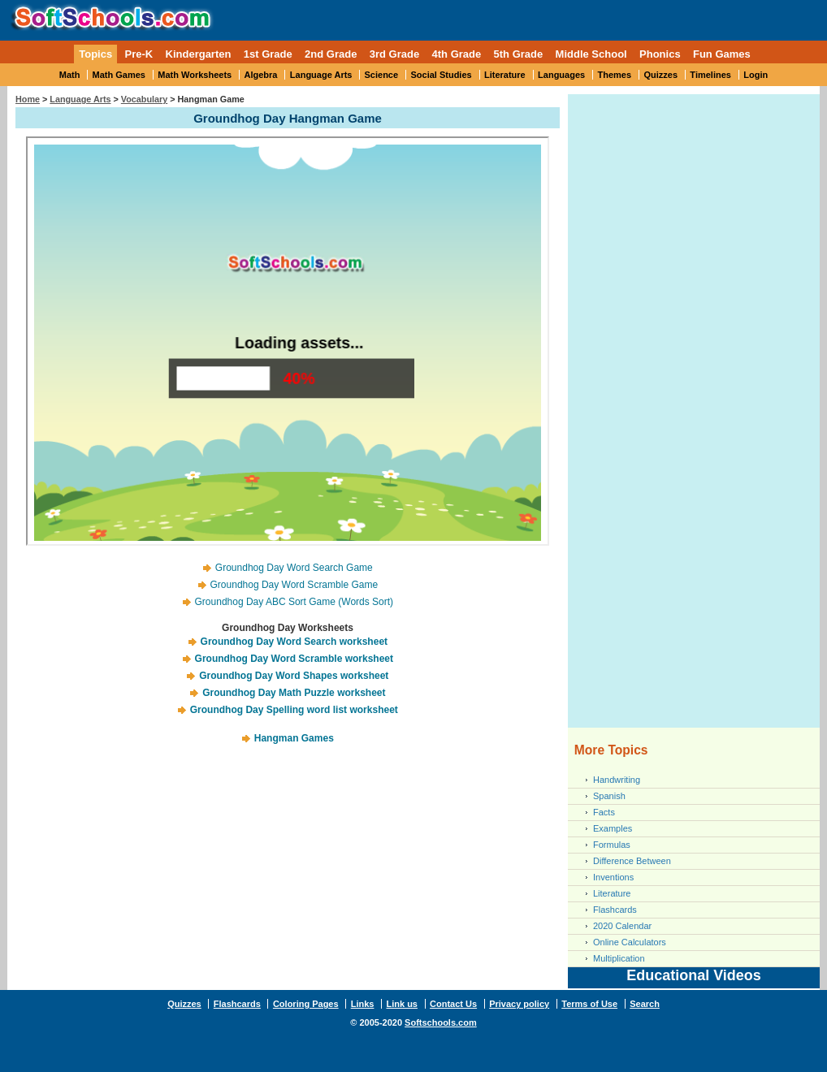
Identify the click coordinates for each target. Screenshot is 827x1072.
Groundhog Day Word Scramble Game (294, 584)
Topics (95, 54)
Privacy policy (519, 1004)
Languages (561, 75)
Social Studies (440, 75)
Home (27, 99)
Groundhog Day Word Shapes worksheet (293, 675)
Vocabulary (144, 99)
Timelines (710, 75)
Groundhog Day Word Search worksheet (294, 641)
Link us (402, 1004)
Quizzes (660, 75)
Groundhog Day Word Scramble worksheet (294, 658)
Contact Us (453, 1004)
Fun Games (722, 54)
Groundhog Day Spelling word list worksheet (294, 709)
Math (69, 75)
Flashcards (615, 909)
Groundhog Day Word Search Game (294, 567)
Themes (615, 75)
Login (755, 75)
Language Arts (321, 75)
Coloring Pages (306, 1004)
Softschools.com (441, 1022)
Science (382, 75)
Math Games (119, 75)
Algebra (261, 75)
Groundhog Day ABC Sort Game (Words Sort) (294, 601)
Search (645, 1004)
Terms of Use (589, 1004)
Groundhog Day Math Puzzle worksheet (293, 692)
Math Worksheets (195, 75)
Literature (505, 75)
